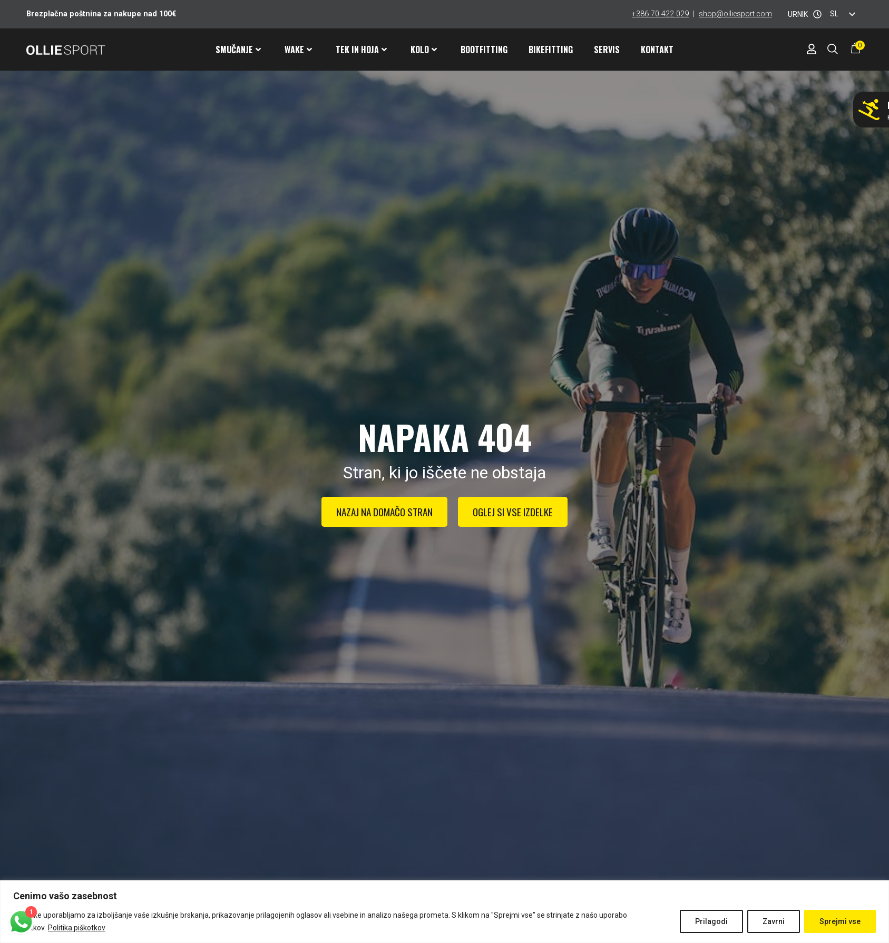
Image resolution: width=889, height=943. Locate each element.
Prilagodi (711, 921)
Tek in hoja (361, 49)
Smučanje (238, 49)
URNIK (798, 14)
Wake (298, 49)
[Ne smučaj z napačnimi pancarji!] (869, 109)
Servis (607, 49)
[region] (444, 911)
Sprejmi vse (840, 921)
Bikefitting (551, 49)
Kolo (424, 49)
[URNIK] (817, 14)
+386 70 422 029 (660, 13)
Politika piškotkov (76, 928)
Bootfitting (484, 49)
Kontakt (657, 49)
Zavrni (774, 921)
